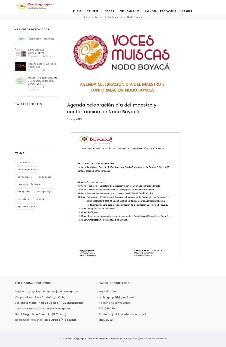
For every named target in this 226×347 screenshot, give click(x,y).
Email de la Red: (108, 291)
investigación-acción (30, 184)
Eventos (153, 12)
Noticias (191, 12)
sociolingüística (27, 169)
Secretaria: (21, 303)
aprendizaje (25, 177)
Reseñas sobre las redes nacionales (42, 65)
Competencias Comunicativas (36, 51)
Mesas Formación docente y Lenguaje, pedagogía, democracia (42, 80)
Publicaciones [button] (131, 12)
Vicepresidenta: (24, 297)
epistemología (26, 207)
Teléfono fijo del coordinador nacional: (122, 314)
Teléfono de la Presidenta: (115, 303)
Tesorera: (20, 308)
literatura (23, 199)
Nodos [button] (109, 12)
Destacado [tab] (35, 39)
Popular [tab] (21, 39)
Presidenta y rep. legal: (29, 291)
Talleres (90, 12)
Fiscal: (18, 314)
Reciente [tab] (50, 39)
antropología (45, 192)
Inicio (73, 12)
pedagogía (44, 177)
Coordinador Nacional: (28, 320)
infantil (40, 199)
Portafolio (172, 12)
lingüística (24, 162)
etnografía (24, 192)
